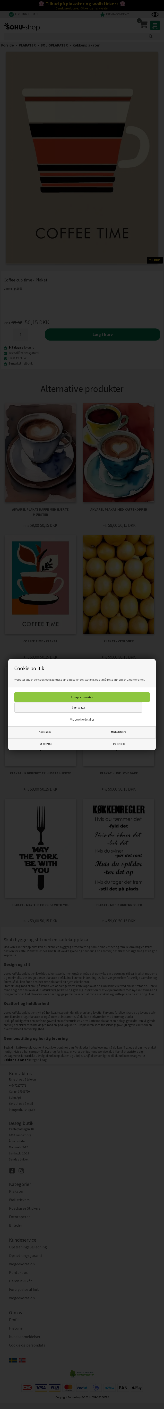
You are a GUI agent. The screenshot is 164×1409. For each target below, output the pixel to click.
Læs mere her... (136, 679)
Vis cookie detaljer (82, 719)
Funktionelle (45, 743)
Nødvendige (45, 731)
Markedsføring (118, 731)
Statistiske (119, 743)
